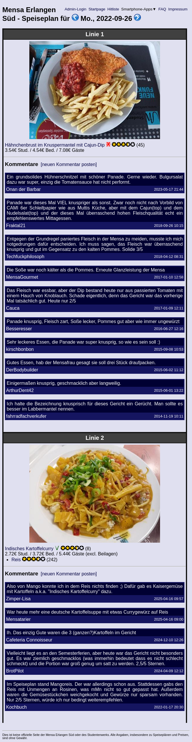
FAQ (162, 9)
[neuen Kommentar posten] (69, 164)
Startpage (96, 9)
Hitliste (113, 9)
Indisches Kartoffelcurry (29, 548)
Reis (16, 559)
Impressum (178, 9)
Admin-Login (75, 9)
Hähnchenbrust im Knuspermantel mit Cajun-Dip (55, 145)
